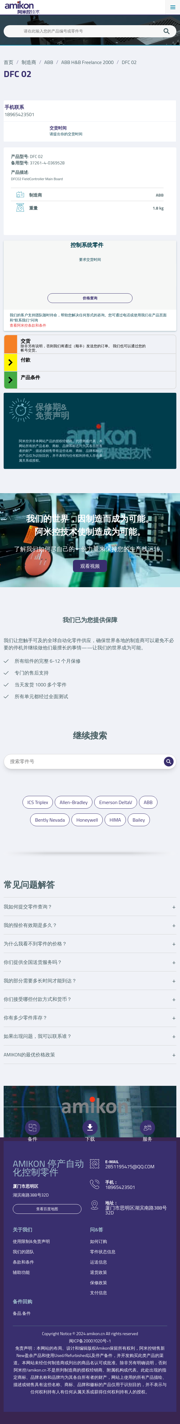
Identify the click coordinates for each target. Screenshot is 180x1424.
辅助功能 (21, 1272)
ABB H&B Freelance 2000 (87, 62)
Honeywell (87, 819)
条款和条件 (23, 1262)
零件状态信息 (103, 1251)
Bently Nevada (50, 819)
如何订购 (98, 1241)
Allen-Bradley (74, 802)
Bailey (139, 819)
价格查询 (90, 298)
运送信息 (98, 1262)
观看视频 (90, 566)
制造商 (29, 62)
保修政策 (98, 1282)
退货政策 (98, 1272)
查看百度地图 (47, 1209)
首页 (8, 62)
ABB (48, 62)
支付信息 (98, 1292)
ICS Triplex (37, 802)
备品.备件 (22, 1313)
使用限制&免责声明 (31, 1241)
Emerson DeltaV (115, 802)
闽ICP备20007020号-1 (90, 1341)
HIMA (115, 819)
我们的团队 (23, 1251)
